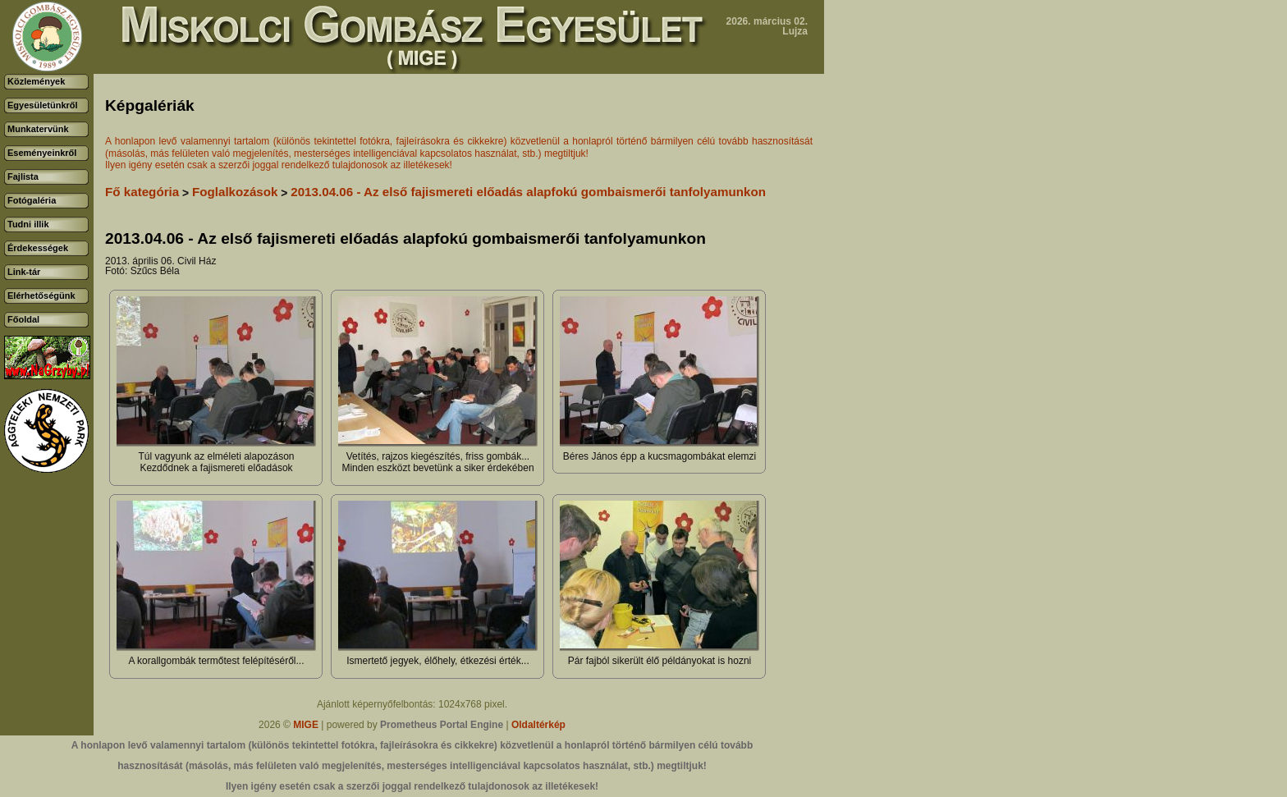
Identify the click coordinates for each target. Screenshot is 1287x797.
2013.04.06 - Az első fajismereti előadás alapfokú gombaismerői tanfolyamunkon (528, 192)
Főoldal (23, 319)
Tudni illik (28, 224)
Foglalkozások (235, 192)
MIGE (305, 725)
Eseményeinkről (41, 153)
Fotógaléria (31, 200)
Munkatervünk (38, 129)
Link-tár (23, 272)
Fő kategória (142, 192)
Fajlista (23, 176)
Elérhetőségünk (41, 295)
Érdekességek (37, 248)
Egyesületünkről (42, 105)
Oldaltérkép (538, 725)
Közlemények (36, 81)
